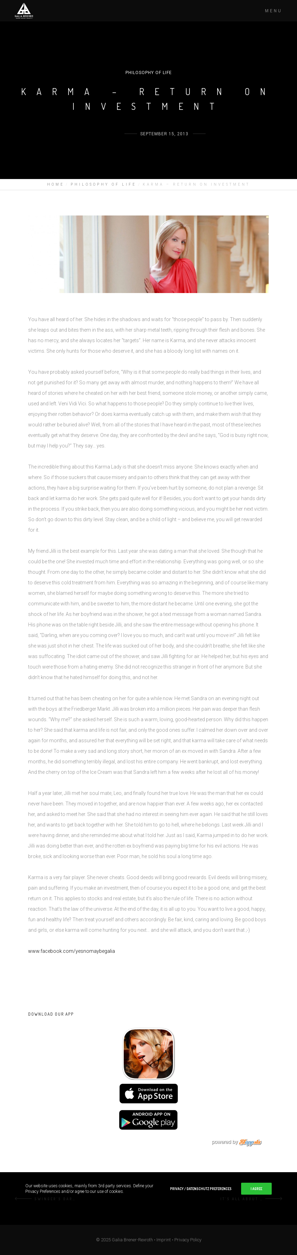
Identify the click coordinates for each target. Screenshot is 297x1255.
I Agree (256, 1189)
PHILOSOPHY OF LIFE (148, 72)
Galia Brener (104, 146)
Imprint (163, 1239)
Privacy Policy (187, 1239)
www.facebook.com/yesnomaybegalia (71, 951)
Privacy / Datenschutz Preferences (201, 1189)
